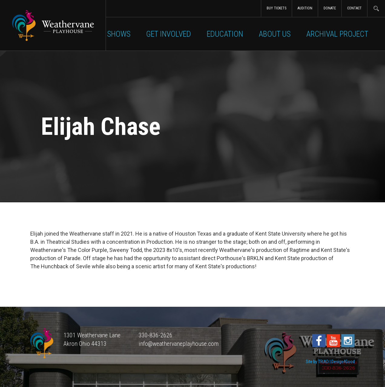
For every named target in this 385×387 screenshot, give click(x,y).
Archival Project (337, 33)
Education (225, 33)
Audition (305, 8)
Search (376, 8)
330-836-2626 (156, 335)
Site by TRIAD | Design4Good (330, 361)
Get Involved (168, 33)
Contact (354, 8)
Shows (118, 33)
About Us (275, 33)
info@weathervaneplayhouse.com (179, 343)
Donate (330, 8)
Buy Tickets (276, 8)
